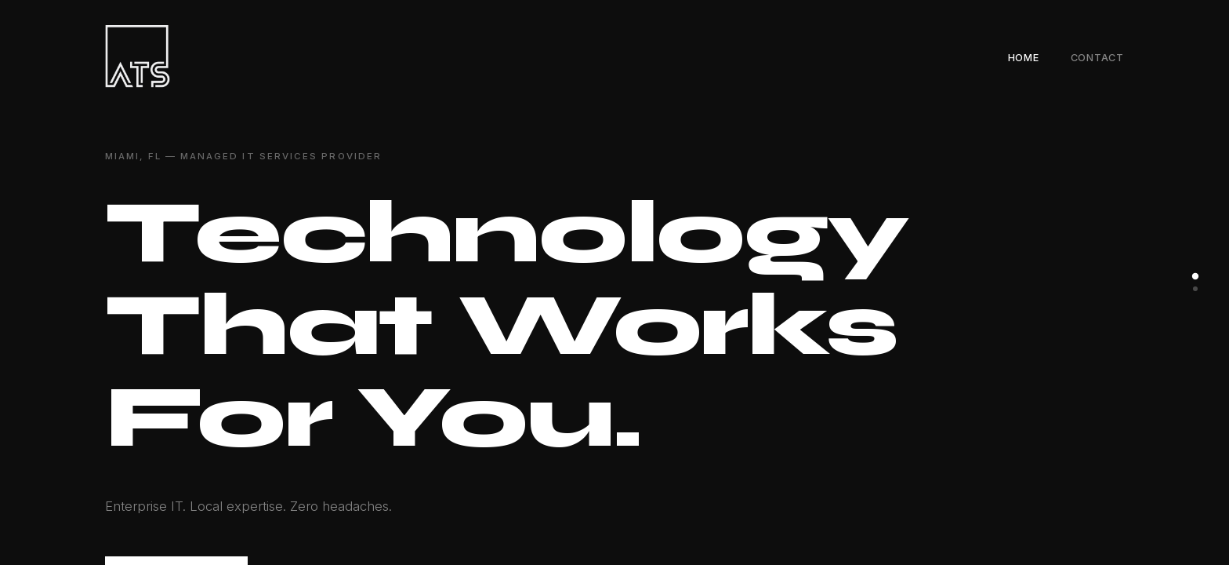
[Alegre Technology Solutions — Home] (137, 56)
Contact (1097, 58)
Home (1023, 58)
